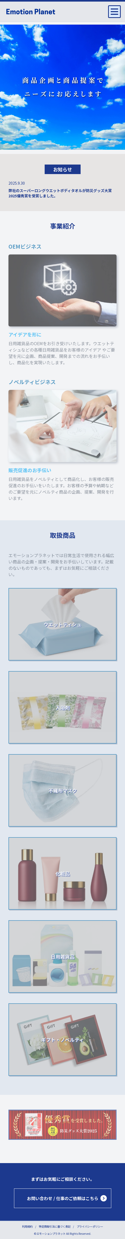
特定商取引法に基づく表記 (55, 1226)
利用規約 (27, 1226)
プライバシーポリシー (90, 1226)
